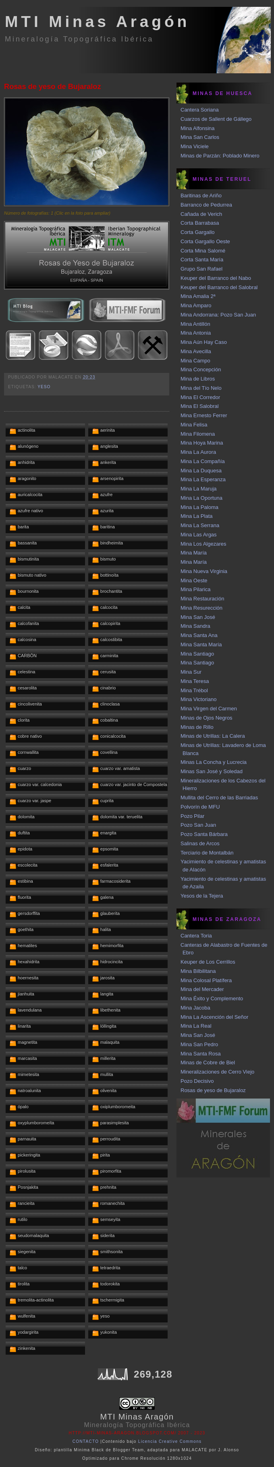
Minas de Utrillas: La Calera (213, 736)
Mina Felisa (194, 425)
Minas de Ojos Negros (206, 718)
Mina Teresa (195, 681)
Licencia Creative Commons (170, 1441)
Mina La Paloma (199, 507)
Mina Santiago (197, 654)
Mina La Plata (197, 516)
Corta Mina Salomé (203, 251)
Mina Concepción (201, 369)
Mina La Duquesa (201, 471)
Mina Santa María (201, 644)
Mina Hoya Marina (202, 443)
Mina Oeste (194, 580)
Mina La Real (196, 1026)
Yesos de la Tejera (202, 896)
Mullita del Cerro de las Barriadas (219, 798)
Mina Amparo (196, 305)
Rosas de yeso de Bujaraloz (52, 87)
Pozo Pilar (192, 816)
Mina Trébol (194, 690)
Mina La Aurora (198, 452)
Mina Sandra (195, 626)
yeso (43, 387)
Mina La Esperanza (203, 479)
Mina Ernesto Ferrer (204, 415)
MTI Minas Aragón (97, 21)
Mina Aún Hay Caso (204, 342)
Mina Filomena (198, 434)
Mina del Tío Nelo (201, 388)
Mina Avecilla (196, 351)
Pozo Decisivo (197, 1081)
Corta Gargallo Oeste (205, 241)
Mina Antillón (195, 324)
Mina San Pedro (199, 1044)
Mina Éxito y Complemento (212, 998)
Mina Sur (191, 672)
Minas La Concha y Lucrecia (214, 762)
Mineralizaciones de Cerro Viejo (217, 1072)
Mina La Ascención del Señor (214, 1017)
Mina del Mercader (202, 989)
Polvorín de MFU (200, 807)
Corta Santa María (202, 260)
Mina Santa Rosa (201, 1054)
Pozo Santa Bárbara (204, 834)
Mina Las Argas (199, 535)
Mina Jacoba (195, 1008)
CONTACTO (86, 1441)
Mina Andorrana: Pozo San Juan (218, 315)
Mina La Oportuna (201, 498)
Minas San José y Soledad (212, 771)
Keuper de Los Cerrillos (208, 962)
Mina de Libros (198, 379)
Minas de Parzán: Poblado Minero (220, 156)
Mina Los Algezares (203, 544)
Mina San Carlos (200, 137)
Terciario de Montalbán (207, 853)
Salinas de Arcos (200, 843)
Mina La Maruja (199, 489)
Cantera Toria (196, 936)
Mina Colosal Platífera (206, 980)
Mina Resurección (201, 608)
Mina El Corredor (200, 397)
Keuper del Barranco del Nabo (216, 278)
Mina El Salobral (200, 406)
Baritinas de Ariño (201, 195)
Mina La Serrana (200, 525)
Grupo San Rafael (201, 269)
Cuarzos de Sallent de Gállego (216, 119)
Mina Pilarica (195, 589)
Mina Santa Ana (199, 635)
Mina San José (198, 617)
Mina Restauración (202, 599)
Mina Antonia (196, 333)
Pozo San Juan (198, 825)
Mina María (194, 553)
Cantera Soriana (200, 110)
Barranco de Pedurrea (206, 205)
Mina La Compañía (203, 461)
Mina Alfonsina (198, 128)
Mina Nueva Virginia (204, 571)
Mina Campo (195, 361)
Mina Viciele (195, 146)
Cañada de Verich (201, 214)
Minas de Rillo (197, 727)
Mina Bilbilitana (198, 971)
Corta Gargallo (198, 232)
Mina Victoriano (198, 699)
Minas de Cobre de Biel (208, 1062)
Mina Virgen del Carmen (209, 709)
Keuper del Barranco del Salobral (219, 287)
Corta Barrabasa (200, 223)
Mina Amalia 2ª (198, 296)
